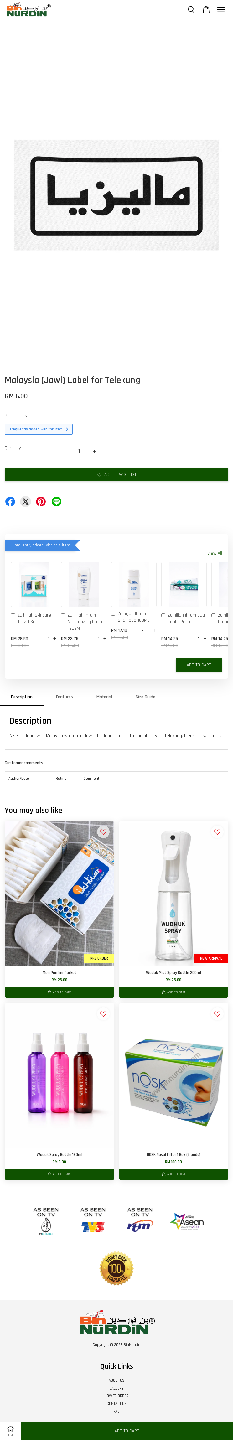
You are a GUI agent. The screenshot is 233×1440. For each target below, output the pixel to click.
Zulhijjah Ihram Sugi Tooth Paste (183, 618)
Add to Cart (199, 665)
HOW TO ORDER (116, 1395)
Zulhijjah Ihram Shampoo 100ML (130, 617)
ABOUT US (116, 1380)
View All (214, 553)
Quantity (13, 448)
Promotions (16, 416)
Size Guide (145, 697)
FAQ (116, 1411)
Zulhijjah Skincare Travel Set (31, 618)
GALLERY (116, 1388)
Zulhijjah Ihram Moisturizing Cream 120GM (83, 621)
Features (64, 697)
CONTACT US (117, 1403)
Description (22, 697)
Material (104, 697)
